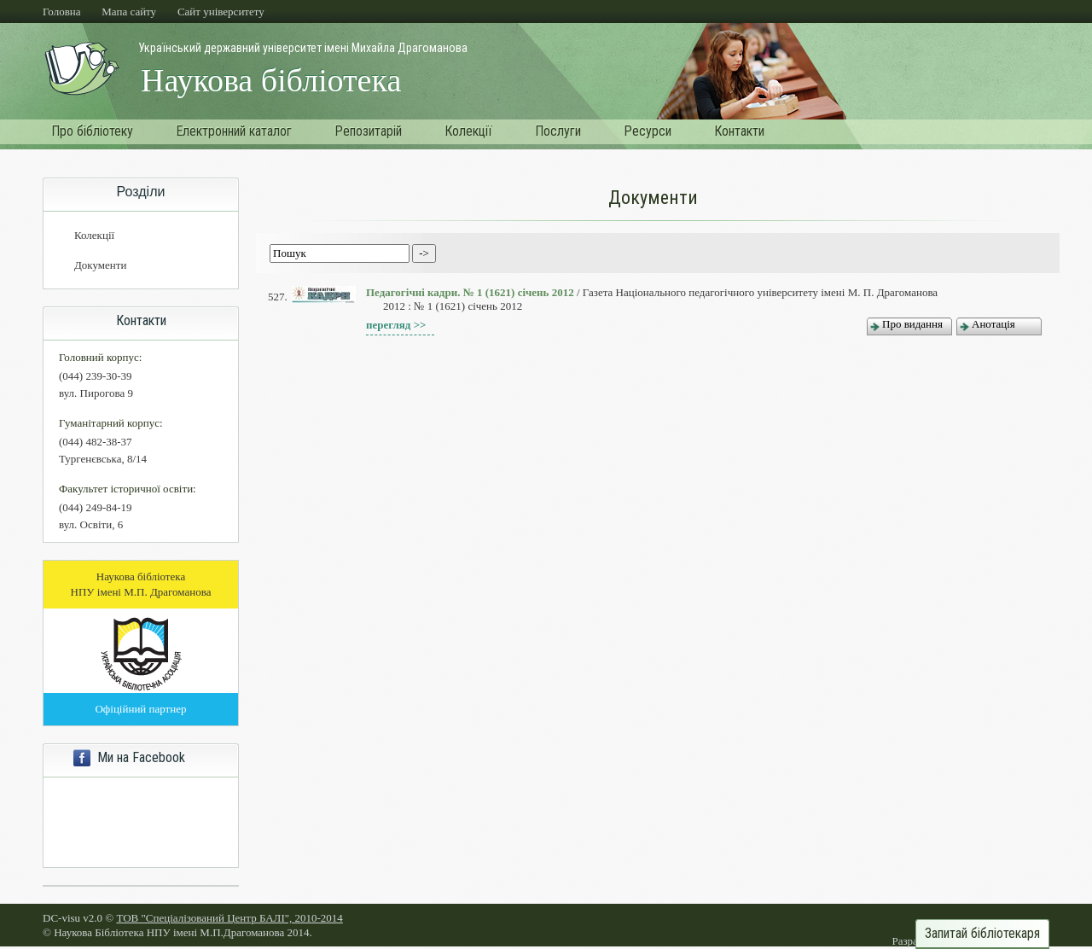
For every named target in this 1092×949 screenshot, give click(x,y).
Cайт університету (220, 11)
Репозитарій (368, 131)
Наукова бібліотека (271, 80)
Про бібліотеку (92, 131)
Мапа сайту (129, 11)
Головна (62, 11)
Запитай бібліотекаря (982, 933)
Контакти (739, 131)
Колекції (468, 131)
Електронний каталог (234, 131)
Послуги (558, 131)
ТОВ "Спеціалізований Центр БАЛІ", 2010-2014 (229, 917)
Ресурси (647, 131)
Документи (100, 265)
